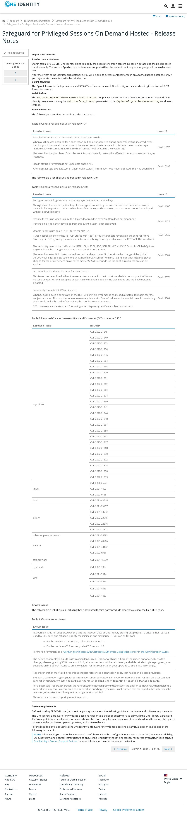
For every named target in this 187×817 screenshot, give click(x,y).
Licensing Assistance (70, 798)
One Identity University (71, 784)
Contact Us (10, 789)
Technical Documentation (37, 20)
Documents (35, 784)
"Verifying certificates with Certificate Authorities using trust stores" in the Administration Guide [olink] (116, 651)
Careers (9, 794)
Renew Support (68, 794)
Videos (32, 794)
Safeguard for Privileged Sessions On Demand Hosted (84, 20)
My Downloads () (177, 16)
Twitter (102, 789)
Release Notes (14, 52)
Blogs (32, 798)
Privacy (103, 809)
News (8, 798)
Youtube (103, 798)
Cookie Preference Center (128, 809)
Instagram (104, 784)
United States (173, 778)
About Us (10, 779)
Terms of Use (84, 809)
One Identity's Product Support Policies (55, 741)
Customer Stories (38, 779)
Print (158, 16)
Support (14, 20)
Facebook (104, 779)
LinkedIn (103, 794)
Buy (7, 784)
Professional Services (71, 789)
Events (32, 789)
